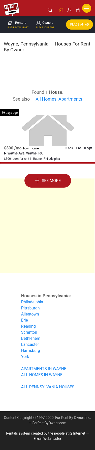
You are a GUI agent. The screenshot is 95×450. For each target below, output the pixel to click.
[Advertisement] (47, 225)
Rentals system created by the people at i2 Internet (45, 433)
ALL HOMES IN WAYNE (41, 374)
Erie (24, 320)
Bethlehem (30, 338)
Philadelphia (32, 301)
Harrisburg (30, 350)
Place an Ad (79, 24)
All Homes (46, 98)
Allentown (30, 313)
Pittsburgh (30, 307)
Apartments (70, 98)
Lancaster (30, 344)
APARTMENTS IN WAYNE (43, 368)
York (25, 356)
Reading (28, 326)
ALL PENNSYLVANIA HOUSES (47, 386)
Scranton (29, 332)
